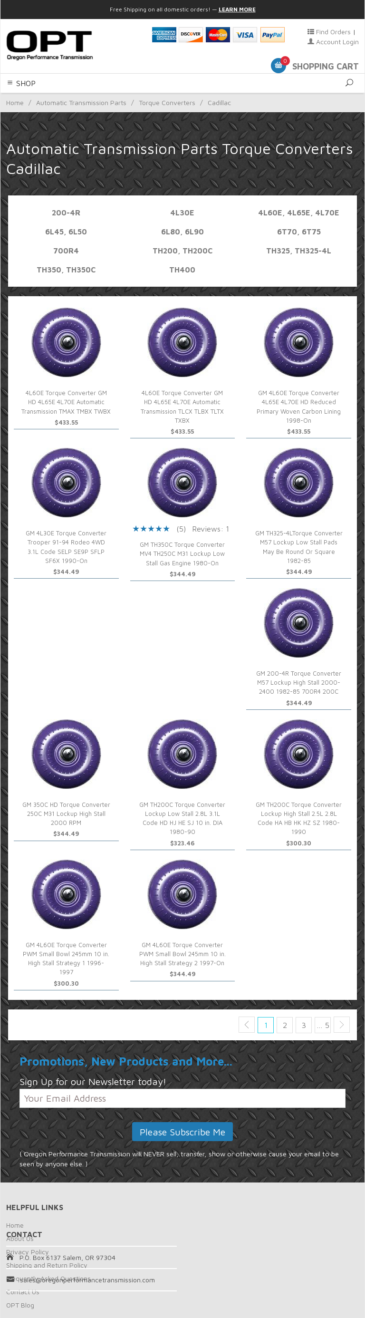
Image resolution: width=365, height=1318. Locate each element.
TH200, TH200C (182, 250)
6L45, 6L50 (66, 231)
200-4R (66, 212)
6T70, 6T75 (299, 231)
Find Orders (329, 32)
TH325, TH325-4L (298, 250)
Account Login (333, 42)
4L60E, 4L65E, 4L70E (298, 212)
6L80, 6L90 (182, 231)
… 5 (323, 1025)
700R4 (66, 250)
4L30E (182, 212)
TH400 (182, 269)
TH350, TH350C (66, 269)
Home (15, 1225)
